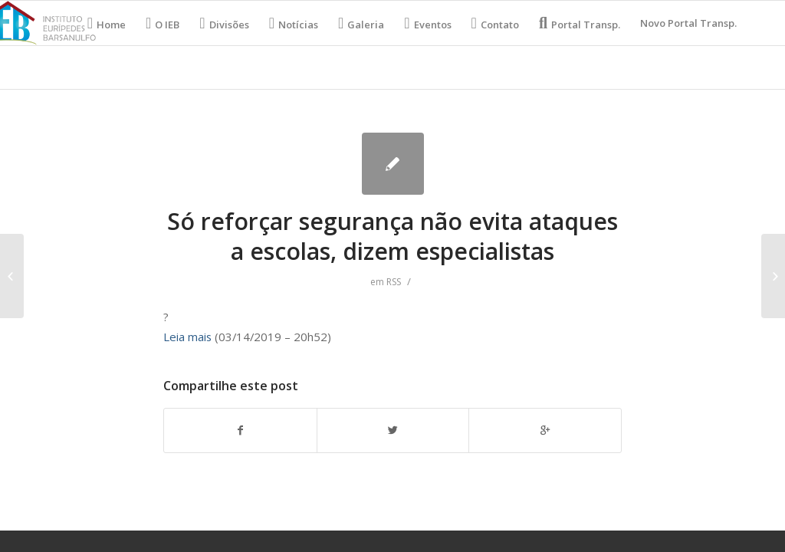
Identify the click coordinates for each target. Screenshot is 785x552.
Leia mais (187, 336)
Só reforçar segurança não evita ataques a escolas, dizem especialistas (392, 236)
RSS (393, 281)
